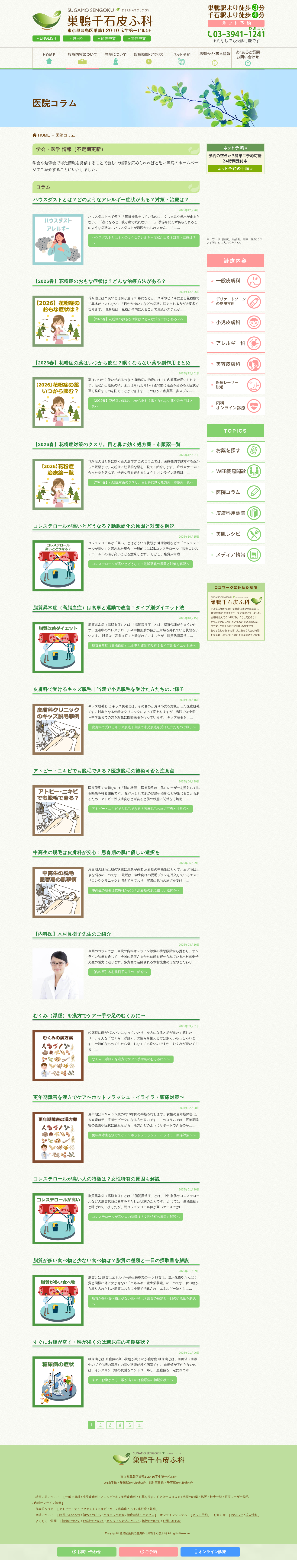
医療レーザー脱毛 (237, 1497)
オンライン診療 (210, 1552)
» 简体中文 (107, 38)
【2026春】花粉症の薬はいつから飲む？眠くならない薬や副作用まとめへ (142, 403)
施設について (151, 1521)
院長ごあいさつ (69, 1515)
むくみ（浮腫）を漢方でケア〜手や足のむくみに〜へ (131, 1059)
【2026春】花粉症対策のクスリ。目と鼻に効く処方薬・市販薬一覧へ (142, 482)
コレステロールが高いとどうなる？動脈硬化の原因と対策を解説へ (140, 564)
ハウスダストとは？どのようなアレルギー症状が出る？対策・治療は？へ (144, 240)
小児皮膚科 (90, 1497)
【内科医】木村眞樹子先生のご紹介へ (119, 972)
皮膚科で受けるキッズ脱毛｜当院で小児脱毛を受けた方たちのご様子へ (144, 727)
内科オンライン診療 (47, 1503)
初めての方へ (92, 1515)
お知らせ (237, 1515)
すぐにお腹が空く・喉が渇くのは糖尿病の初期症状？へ (132, 1380)
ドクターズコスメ (168, 1497)
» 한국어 (76, 38)
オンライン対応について (123, 1521)
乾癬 (153, 1509)
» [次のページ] (140, 1425)
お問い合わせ (172, 1521)
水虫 (113, 1509)
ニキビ (102, 1509)
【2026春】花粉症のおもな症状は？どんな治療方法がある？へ (138, 319)
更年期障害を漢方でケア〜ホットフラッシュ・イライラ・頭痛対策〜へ (144, 1135)
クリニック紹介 (114, 1515)
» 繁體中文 (137, 38)
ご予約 (148, 1552)
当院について (115, 58)
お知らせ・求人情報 (214, 58)
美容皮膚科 (128, 1497)
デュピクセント (84, 1509)
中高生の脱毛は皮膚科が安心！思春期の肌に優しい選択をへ (136, 890)
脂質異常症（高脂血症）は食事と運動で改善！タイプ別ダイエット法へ (144, 645)
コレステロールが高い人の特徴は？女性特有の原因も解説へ (136, 1217)
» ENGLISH (46, 38)
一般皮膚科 (72, 1497)
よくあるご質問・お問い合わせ (248, 58)
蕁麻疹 (122, 1509)
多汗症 (142, 1509)
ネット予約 (181, 58)
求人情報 (251, 1515)
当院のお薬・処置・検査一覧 (202, 1497)
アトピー (65, 1509)
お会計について (93, 1521)
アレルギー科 (109, 1497)
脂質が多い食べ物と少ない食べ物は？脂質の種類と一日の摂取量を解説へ (144, 1301)
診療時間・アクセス (148, 58)
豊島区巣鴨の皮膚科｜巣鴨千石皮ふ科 (144, 1533)
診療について (71, 1521)
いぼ (132, 1509)
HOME (49, 58)
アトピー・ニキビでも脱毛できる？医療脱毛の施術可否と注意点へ (140, 808)
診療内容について (82, 58)
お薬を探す (146, 1497)
